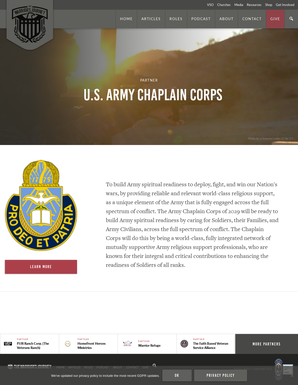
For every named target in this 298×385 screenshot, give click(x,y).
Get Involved (285, 4)
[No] (291, 375)
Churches (224, 4)
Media (238, 4)
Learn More (41, 266)
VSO (210, 4)
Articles (151, 18)
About (226, 18)
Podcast (201, 18)
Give (275, 18)
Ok (177, 375)
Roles (176, 18)
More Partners (267, 344)
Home (126, 18)
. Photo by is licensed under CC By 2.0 (270, 138)
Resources (254, 4)
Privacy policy (221, 375)
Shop (268, 4)
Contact (252, 18)
